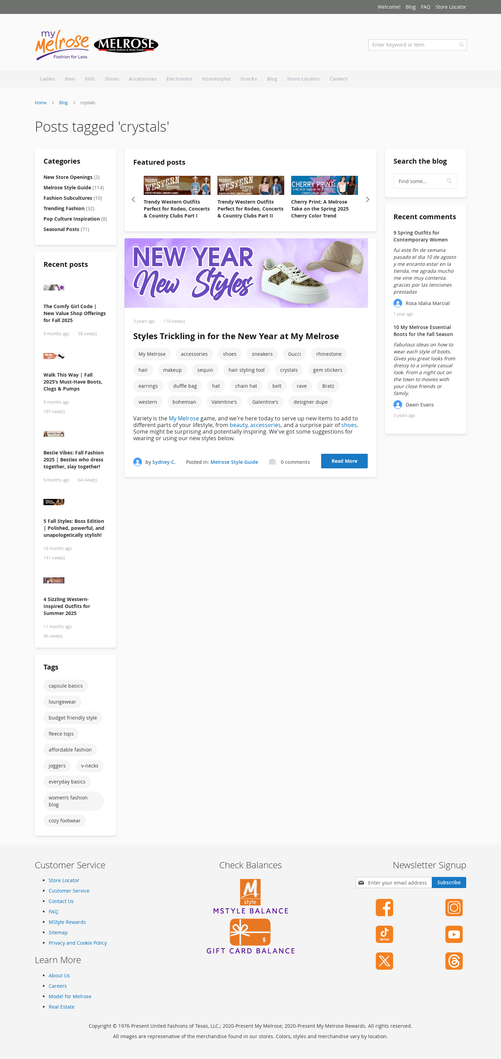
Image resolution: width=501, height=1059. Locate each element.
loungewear (62, 703)
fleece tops (61, 735)
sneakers (262, 356)
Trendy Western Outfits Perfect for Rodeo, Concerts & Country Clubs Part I (177, 210)
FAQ (425, 6)
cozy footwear (65, 822)
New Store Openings (71, 179)
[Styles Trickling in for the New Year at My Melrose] (250, 276)
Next (368, 201)
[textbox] (425, 183)
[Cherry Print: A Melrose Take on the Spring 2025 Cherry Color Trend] (324, 187)
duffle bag (185, 388)
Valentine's (224, 404)
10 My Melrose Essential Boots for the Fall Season (423, 332)
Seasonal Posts (66, 231)
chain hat (246, 388)
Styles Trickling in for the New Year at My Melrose (236, 338)
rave (302, 388)
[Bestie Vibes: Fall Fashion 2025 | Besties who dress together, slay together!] (75, 436)
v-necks (89, 767)
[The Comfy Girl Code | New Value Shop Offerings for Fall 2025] (75, 290)
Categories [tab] (61, 163)
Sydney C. (164, 464)
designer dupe (311, 404)
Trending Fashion (68, 210)
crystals (289, 372)
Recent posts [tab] (65, 266)
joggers (57, 767)
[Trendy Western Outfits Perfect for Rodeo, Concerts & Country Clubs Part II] (250, 187)
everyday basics (67, 783)
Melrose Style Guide (234, 464)
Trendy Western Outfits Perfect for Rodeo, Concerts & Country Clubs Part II (250, 210)
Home (41, 104)
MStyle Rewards (67, 922)
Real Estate (61, 1006)
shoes (230, 356)
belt (276, 388)
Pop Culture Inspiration (75, 220)
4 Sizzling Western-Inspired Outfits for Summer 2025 (66, 608)
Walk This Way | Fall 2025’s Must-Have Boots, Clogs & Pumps (72, 383)
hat (216, 388)
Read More (344, 463)
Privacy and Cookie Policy (78, 943)
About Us (59, 975)
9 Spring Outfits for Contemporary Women (420, 238)
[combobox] (417, 46)
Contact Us (61, 901)
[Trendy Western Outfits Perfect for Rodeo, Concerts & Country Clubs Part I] (177, 187)
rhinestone (329, 356)
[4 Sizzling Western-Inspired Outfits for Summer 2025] (75, 583)
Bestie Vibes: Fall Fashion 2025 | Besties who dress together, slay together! (73, 461)
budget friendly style (73, 719)
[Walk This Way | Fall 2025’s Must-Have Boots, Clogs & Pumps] (75, 358)
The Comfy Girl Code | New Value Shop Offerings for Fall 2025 (74, 315)
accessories (194, 356)
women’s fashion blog (68, 803)
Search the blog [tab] (420, 163)
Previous (133, 201)
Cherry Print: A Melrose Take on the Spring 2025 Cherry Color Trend (320, 210)
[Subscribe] (449, 882)
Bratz (328, 388)
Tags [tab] (50, 669)
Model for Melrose (70, 996)
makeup (172, 372)
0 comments (295, 464)
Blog (411, 6)
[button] (449, 183)
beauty (238, 427)
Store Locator (451, 6)
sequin (205, 372)
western (147, 404)
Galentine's (265, 404)
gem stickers (327, 372)
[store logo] (97, 47)
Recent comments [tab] (424, 218)
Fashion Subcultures (72, 200)
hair (143, 372)
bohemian (184, 404)
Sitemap (58, 932)
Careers (58, 986)
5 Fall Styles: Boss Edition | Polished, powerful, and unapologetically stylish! (73, 530)
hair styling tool (247, 372)
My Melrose (152, 356)
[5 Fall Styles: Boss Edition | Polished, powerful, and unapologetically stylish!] (75, 505)
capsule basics (66, 687)
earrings (148, 388)
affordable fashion (70, 751)
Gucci (294, 356)
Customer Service (69, 891)
